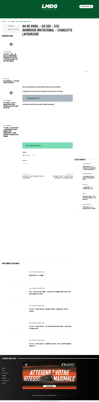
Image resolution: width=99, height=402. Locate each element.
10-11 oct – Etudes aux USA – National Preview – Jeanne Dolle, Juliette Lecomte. (49, 310)
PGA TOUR (6, 78)
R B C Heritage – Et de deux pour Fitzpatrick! (11, 82)
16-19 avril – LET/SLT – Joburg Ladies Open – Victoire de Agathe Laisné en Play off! (10, 105)
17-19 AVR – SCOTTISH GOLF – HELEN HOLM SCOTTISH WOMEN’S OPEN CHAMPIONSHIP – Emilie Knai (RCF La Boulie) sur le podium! (11, 132)
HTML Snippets (43, 401)
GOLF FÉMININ (11, 21)
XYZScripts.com (55, 401)
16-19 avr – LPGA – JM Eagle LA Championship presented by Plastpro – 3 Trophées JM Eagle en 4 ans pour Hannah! (10, 57)
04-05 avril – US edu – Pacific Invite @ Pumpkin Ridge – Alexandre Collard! (63, 177)
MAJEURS (85, 184)
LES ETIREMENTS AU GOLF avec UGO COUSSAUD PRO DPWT (89, 178)
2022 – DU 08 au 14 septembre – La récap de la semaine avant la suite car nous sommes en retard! (49, 292)
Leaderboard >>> (33, 98)
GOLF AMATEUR (87, 163)
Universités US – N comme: (38, 275)
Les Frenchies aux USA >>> (34, 145)
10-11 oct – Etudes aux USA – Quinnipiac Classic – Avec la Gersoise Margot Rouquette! (50, 344)
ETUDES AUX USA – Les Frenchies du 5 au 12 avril (89, 207)
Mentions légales (61, 395)
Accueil (4, 21)
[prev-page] (76, 214)
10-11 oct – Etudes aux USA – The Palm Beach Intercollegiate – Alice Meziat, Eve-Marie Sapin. (46, 327)
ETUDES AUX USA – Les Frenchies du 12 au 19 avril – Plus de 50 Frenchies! (89, 168)
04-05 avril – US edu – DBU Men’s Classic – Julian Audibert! (33, 177)
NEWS (84, 193)
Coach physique (87, 173)
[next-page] (78, 214)
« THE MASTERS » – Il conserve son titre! (88, 187)
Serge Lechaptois (15, 29)
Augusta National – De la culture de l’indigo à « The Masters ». (89, 197)
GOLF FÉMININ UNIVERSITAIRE (23, 21)
